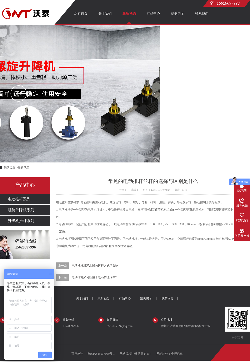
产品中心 (153, 13)
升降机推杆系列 (21, 221)
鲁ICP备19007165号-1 (101, 353)
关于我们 (105, 13)
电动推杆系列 (19, 199)
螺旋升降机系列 (21, 210)
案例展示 (177, 13)
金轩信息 (177, 353)
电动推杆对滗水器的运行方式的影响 (95, 265)
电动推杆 (62, 202)
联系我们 (201, 13)
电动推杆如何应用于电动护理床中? (94, 277)
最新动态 (129, 13)
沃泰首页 (81, 13)
